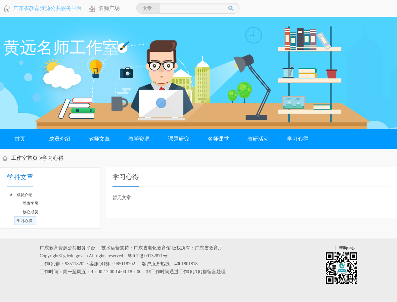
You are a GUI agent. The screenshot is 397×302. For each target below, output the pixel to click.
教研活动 (258, 139)
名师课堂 (218, 139)
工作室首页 (24, 158)
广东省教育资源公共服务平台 (47, 8)
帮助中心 (347, 248)
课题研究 (178, 139)
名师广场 (109, 8)
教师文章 (99, 139)
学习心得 (297, 139)
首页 (20, 139)
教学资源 (139, 139)
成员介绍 (59, 139)
